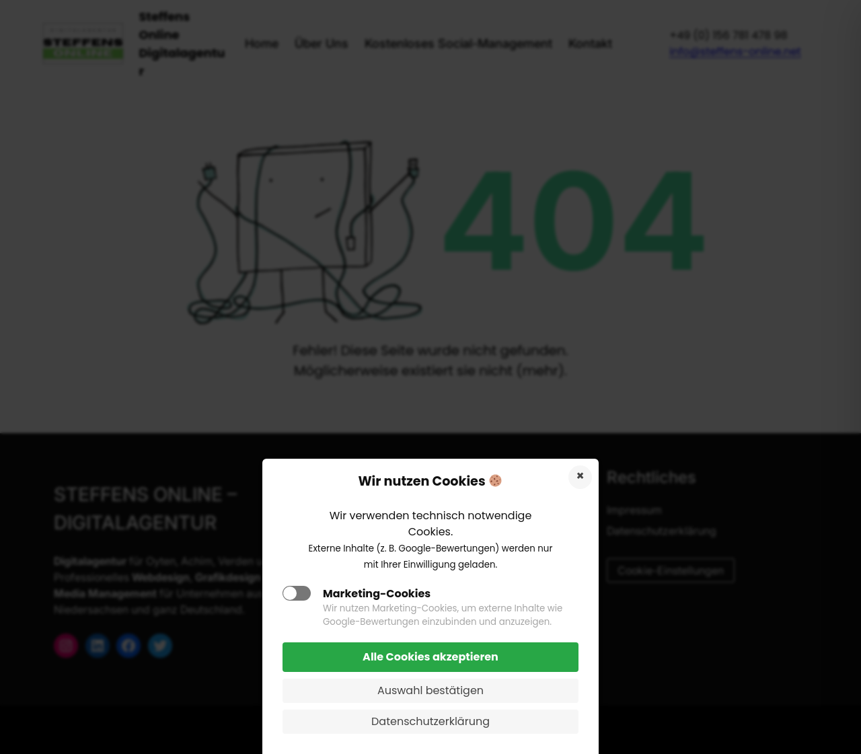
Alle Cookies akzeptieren (430, 657)
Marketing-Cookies (376, 593)
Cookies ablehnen (580, 477)
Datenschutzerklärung (430, 721)
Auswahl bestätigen (430, 690)
